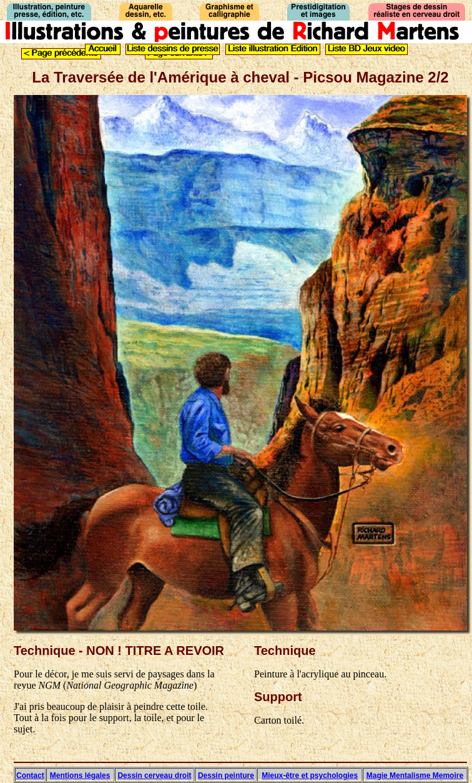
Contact (30, 775)
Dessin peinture (226, 775)
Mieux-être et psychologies (310, 775)
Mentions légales (80, 775)
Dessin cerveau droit (154, 775)
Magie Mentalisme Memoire (414, 775)
